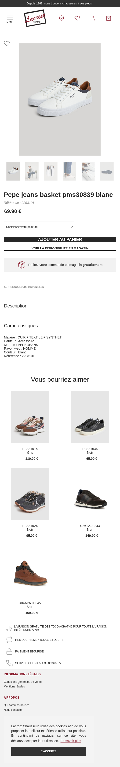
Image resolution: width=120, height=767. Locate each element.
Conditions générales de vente (23, 681)
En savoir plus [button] (71, 741)
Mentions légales (14, 686)
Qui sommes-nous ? (16, 705)
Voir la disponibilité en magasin (60, 248)
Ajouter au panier (60, 239)
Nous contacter (13, 709)
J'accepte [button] (49, 751)
